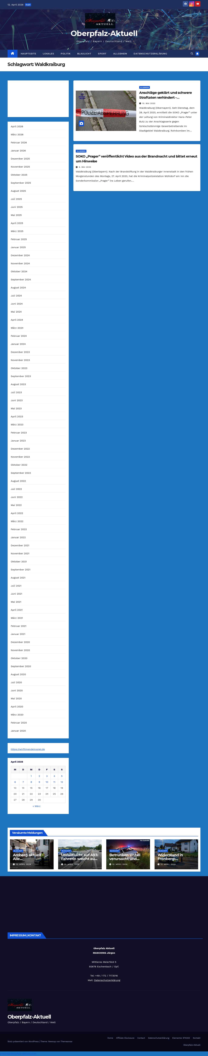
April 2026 (17, 126)
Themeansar (66, 1041)
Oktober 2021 (19, 561)
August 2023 (18, 384)
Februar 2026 (19, 142)
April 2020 (17, 706)
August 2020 (18, 674)
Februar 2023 (19, 432)
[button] (192, 53)
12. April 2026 (23, 864)
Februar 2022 (19, 529)
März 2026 (17, 134)
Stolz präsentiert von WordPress (23, 1041)
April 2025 (17, 223)
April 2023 (17, 416)
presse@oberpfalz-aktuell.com (18, 1053)
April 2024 (17, 319)
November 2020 (20, 650)
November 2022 (20, 456)
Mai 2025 (16, 215)
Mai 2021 (16, 601)
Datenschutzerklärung (150, 53)
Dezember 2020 (20, 642)
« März (36, 806)
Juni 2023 (17, 400)
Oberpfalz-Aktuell (104, 33)
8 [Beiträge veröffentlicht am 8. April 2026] (31, 782)
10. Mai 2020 (148, 103)
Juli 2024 (16, 295)
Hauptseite (28, 53)
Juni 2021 (16, 593)
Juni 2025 (17, 207)
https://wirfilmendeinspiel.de (28, 749)
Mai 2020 (16, 698)
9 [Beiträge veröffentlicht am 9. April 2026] (39, 782)
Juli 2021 (16, 585)
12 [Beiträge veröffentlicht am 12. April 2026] (62, 782)
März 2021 (17, 617)
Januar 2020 (18, 730)
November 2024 (20, 263)
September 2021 (20, 569)
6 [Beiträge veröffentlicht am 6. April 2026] (15, 782)
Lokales (48, 53)
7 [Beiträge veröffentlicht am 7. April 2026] (23, 782)
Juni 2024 (17, 303)
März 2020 (17, 714)
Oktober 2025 (19, 174)
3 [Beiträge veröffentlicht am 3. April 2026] (47, 776)
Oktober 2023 (19, 368)
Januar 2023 (18, 440)
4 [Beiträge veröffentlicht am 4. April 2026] (54, 776)
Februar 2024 (19, 335)
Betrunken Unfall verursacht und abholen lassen (124, 859)
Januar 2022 (18, 537)
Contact (141, 1038)
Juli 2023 (16, 392)
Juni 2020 (17, 690)
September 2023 (21, 376)
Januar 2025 (18, 247)
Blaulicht (84, 53)
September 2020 (21, 666)
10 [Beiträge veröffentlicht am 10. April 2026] (47, 782)
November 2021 (20, 553)
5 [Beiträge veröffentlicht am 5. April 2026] (61, 776)
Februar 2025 (19, 239)
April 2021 (17, 609)
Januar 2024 (18, 344)
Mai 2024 (16, 311)
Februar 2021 (18, 626)
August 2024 (18, 287)
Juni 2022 (17, 497)
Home (110, 1038)
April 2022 (17, 513)
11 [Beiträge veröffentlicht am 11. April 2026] (54, 782)
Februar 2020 (19, 722)
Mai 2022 (16, 505)
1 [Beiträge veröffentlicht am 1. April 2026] (31, 776)
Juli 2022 (16, 489)
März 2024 (17, 327)
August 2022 (18, 481)
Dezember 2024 (20, 255)
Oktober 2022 (19, 464)
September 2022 (21, 472)
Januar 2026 (18, 150)
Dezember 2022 (20, 448)
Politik (66, 53)
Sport (102, 53)
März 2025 (17, 231)
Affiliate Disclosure (125, 1038)
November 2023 (20, 360)
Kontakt (196, 1038)
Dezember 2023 (20, 352)
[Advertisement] (99, 903)
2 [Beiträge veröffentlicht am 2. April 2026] (39, 776)
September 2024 (21, 279)
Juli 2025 (16, 198)
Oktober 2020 (19, 658)
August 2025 (18, 190)
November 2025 (20, 166)
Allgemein (120, 53)
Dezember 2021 (20, 545)
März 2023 (17, 424)
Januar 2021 (18, 634)
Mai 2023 (16, 408)
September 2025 (21, 182)
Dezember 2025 (20, 158)
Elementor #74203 (181, 1038)
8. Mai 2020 (85, 167)
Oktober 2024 (19, 271)
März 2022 (17, 521)
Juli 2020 (16, 682)
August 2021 (18, 577)
